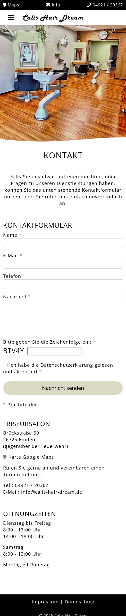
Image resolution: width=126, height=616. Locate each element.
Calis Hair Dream (52, 17)
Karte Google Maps (31, 457)
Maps (11, 5)
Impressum (45, 602)
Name (10, 235)
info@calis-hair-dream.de (51, 492)
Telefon (12, 276)
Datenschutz (79, 602)
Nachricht (15, 296)
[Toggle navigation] (11, 17)
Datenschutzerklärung (66, 365)
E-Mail (10, 255)
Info (53, 5)
